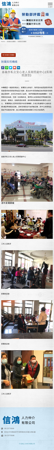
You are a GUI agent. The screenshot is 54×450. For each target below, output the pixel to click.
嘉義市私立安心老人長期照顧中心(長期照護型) (27, 73)
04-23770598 (9, 435)
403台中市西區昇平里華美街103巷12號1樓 (20, 432)
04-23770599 (9, 428)
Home (3, 41)
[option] (27, 23)
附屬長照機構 (11, 41)
